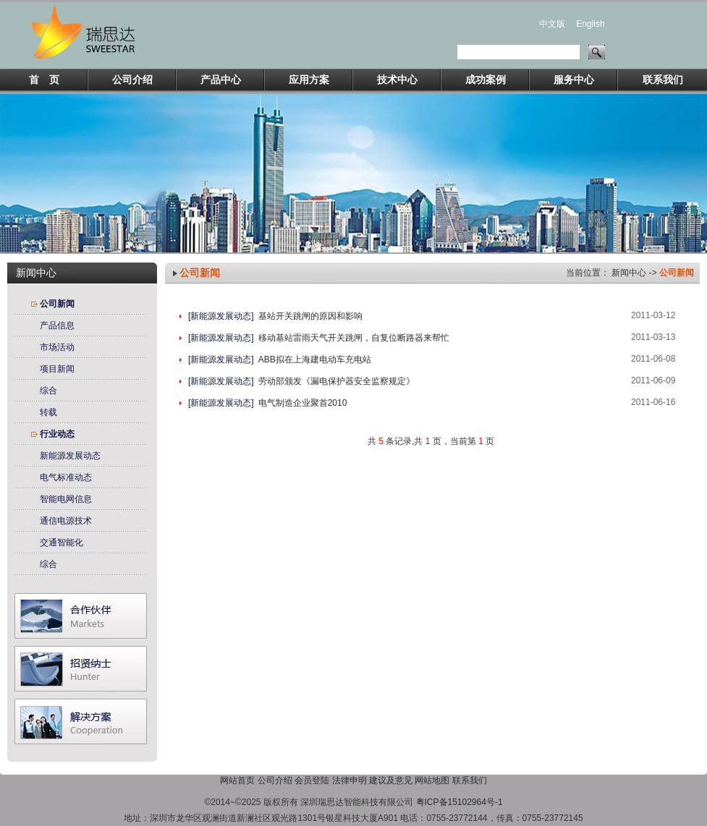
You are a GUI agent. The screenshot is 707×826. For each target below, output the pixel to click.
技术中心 (397, 79)
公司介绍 (132, 79)
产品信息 (57, 325)
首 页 (44, 79)
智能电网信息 (66, 499)
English (590, 24)
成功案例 (485, 79)
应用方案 (309, 79)
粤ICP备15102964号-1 (459, 802)
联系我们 (663, 79)
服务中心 (574, 79)
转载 (48, 412)
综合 (48, 391)
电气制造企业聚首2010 (302, 403)
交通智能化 (61, 542)
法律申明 (349, 780)
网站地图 (432, 780)
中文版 (552, 24)
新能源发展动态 (70, 456)
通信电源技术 (66, 521)
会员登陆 (312, 780)
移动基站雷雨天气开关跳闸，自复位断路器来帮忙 (353, 338)
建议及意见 (390, 780)
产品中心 (220, 79)
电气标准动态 (66, 477)
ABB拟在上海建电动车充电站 (314, 359)
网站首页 (237, 780)
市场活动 (57, 347)
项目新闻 (57, 369)
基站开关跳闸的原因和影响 (310, 316)
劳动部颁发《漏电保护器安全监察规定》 (336, 381)
